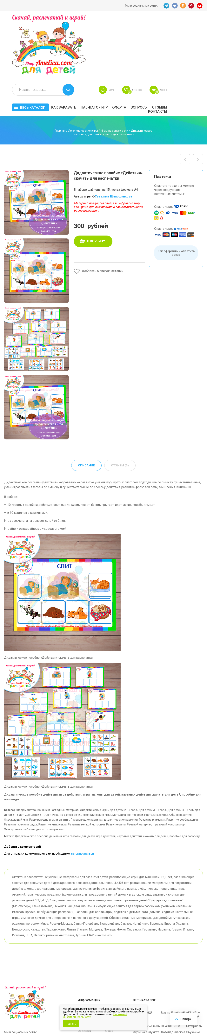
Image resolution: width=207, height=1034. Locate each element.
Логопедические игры (83, 67)
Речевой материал (139, 761)
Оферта (155, 44)
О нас (109, 966)
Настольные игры (156, 751)
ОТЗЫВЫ (195, 44)
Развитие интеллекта (52, 761)
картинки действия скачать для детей (142, 773)
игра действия (106, 773)
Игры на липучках (146, 968)
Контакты (193, 48)
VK (174, 6)
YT (200, 6)
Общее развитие (180, 751)
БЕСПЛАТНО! (142, 948)
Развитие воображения (182, 756)
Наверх (184, 1018)
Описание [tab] (86, 402)
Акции (82, 960)
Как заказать (99, 44)
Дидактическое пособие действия (38, 773)
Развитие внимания (152, 756)
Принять (71, 1023)
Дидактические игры (94, 747)
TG (166, 6)
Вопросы (175, 44)
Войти (137, 26)
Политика (85, 972)
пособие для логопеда (185, 773)
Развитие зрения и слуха (20, 761)
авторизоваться (82, 790)
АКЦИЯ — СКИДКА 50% (193, 951)
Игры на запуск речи (114, 67)
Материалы (194, 962)
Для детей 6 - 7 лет (38, 751)
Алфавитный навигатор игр (171, 979)
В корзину (96, 178)
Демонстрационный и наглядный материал (49, 747)
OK (183, 6)
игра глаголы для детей (79, 773)
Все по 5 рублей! (173, 948)
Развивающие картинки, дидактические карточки (104, 756)
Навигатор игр (130, 44)
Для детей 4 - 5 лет (180, 747)
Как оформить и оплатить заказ (176, 189)
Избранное (166, 26)
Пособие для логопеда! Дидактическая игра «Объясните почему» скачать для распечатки (198, 96)
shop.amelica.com (15, 1022)
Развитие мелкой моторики (86, 761)
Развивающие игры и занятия (49, 756)
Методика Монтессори (127, 751)
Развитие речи (116, 761)
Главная (60, 67)
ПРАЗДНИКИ (170, 962)
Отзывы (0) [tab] (120, 402)
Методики (140, 977)
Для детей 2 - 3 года (123, 747)
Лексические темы (147, 962)
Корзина (197, 26)
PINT (191, 6)
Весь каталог (68, 44)
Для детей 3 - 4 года (152, 747)
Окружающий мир (16, 756)
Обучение (193, 968)
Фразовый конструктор (169, 761)
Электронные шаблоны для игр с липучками (33, 766)
